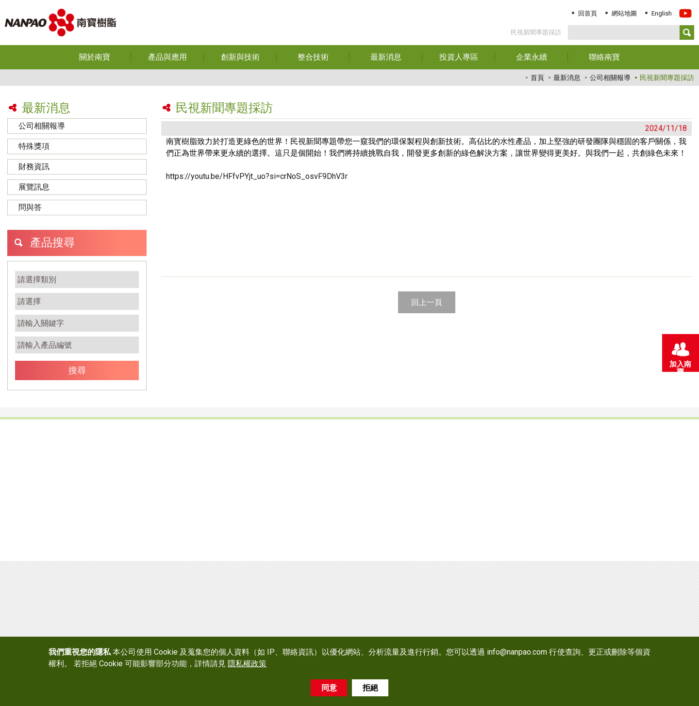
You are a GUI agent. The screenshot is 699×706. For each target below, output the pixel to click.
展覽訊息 (34, 187)
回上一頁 (426, 302)
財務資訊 (34, 166)
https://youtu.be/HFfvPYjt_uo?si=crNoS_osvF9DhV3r (257, 176)
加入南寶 (679, 355)
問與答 (30, 207)
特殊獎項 (34, 146)
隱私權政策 (247, 663)
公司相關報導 (41, 125)
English (661, 13)
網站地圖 (624, 13)
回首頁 (587, 13)
